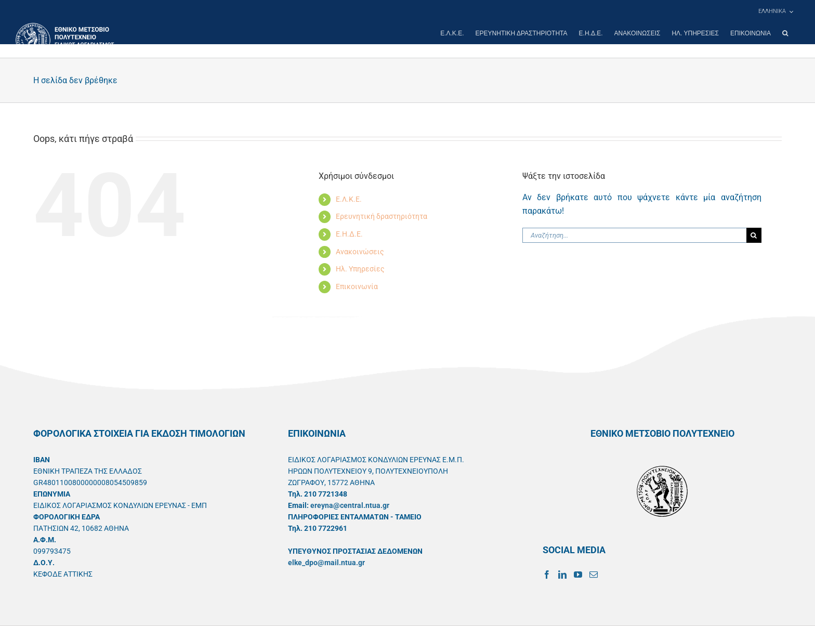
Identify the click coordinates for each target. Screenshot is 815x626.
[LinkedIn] (562, 574)
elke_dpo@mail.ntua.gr (326, 562)
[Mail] (593, 574)
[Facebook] (547, 574)
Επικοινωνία (357, 286)
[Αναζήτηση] (753, 235)
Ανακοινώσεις (360, 251)
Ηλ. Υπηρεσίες (360, 269)
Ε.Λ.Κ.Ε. (349, 199)
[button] (785, 33)
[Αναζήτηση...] (634, 235)
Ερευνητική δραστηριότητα (381, 216)
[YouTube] (578, 574)
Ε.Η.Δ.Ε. (349, 234)
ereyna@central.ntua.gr (349, 505)
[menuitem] (775, 11)
